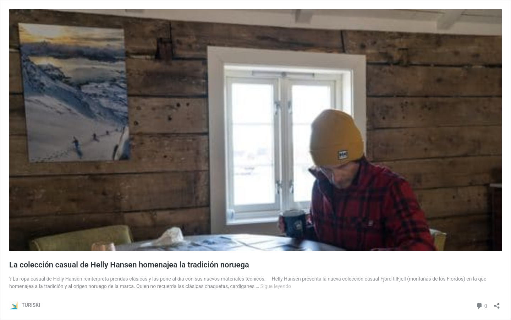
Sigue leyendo (275, 286)
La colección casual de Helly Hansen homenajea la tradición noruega (129, 264)
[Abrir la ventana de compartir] (497, 303)
